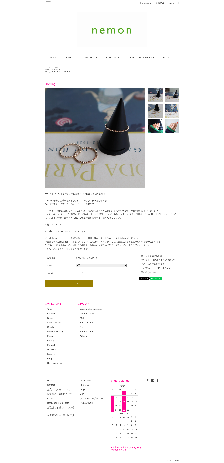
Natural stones (87, 313)
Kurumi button (87, 331)
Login (171, 3)
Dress (50, 318)
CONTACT (168, 57)
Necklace (51, 349)
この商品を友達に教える (153, 264)
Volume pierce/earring (91, 309)
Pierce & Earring (55, 331)
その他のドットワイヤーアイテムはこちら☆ (66, 231)
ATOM (89, 403)
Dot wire (67, 72)
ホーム (48, 67)
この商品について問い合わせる (156, 268)
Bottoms (51, 313)
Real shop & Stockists (58, 403)
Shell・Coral (86, 322)
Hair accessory (54, 363)
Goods (50, 327)
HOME (53, 57)
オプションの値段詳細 (152, 256)
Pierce (50, 336)
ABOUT (70, 57)
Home (50, 380)
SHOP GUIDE (113, 57)
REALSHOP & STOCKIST (141, 57)
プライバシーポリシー (91, 398)
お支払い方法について (58, 389)
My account (145, 3)
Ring (56, 67)
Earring (50, 340)
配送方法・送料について (59, 394)
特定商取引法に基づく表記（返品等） (159, 260)
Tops (49, 309)
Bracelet (51, 354)
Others (83, 336)
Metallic (57, 70)
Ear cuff (51, 345)
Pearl (82, 327)
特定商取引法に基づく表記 (61, 415)
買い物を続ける (148, 272)
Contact (51, 385)
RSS (82, 403)
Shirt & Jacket (54, 322)
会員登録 (160, 3)
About (50, 398)
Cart (82, 394)
